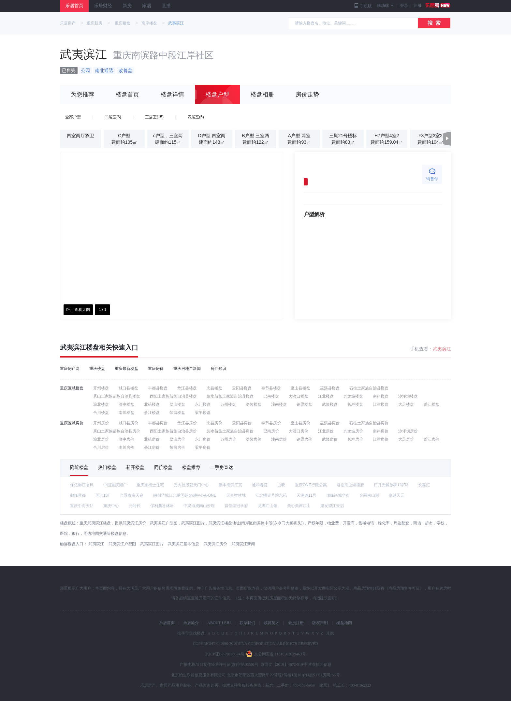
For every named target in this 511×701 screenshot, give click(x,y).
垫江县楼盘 (187, 388)
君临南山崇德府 (350, 485)
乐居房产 (68, 23)
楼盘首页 (127, 94)
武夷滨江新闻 (243, 544)
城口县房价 (128, 423)
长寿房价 (355, 439)
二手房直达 (221, 467)
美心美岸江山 (299, 506)
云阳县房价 (242, 423)
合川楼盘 (101, 412)
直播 (166, 5)
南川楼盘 (126, 412)
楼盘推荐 (191, 467)
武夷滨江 (176, 23)
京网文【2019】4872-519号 (284, 664)
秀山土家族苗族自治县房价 (116, 431)
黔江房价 (431, 439)
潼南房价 (279, 439)
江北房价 (326, 431)
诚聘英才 (271, 623)
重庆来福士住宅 (150, 485)
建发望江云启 (332, 506)
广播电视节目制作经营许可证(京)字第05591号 (219, 664)
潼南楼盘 (279, 404)
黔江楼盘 (431, 404)
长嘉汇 (424, 485)
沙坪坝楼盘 (408, 396)
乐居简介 (191, 623)
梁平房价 (203, 447)
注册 (432, 5)
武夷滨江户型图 (122, 544)
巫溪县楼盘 (330, 388)
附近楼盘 (79, 467)
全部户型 (73, 117)
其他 (329, 633)
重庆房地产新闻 (187, 368)
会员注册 (296, 623)
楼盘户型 (217, 94)
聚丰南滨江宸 (230, 485)
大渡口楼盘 (298, 396)
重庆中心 (111, 506)
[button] (447, 139)
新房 (127, 5)
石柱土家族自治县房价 (368, 423)
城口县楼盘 (128, 388)
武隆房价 (330, 439)
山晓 (281, 485)
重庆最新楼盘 (126, 368)
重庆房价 (156, 368)
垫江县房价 (187, 423)
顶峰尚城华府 (338, 495)
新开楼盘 (135, 467)
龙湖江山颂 (267, 506)
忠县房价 (214, 423)
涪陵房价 (253, 439)
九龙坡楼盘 (353, 396)
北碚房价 (152, 439)
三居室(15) (154, 117)
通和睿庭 (260, 485)
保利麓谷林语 (162, 506)
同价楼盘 (163, 467)
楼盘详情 (172, 94)
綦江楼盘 (152, 412)
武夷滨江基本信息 (183, 544)
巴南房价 (271, 431)
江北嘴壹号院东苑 (271, 495)
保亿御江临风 (82, 485)
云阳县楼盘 (242, 388)
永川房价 (203, 439)
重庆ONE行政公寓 (311, 485)
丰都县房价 (158, 423)
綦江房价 (152, 447)
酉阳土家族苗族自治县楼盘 (173, 396)
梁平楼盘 (203, 412)
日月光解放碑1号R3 (391, 485)
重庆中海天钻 (82, 506)
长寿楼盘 (355, 404)
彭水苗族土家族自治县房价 (230, 431)
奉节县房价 (271, 423)
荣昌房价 (177, 447)
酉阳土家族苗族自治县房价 (173, 431)
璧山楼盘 (177, 404)
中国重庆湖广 (115, 485)
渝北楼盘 (101, 404)
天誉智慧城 (236, 495)
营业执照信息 (319, 664)
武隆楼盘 (330, 404)
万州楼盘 (228, 404)
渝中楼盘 (126, 404)
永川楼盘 (203, 404)
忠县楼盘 (214, 388)
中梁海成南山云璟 (199, 506)
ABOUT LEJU (219, 623)
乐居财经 (103, 5)
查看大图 (78, 309)
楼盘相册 (262, 94)
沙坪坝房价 (408, 431)
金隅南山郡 (369, 495)
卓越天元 (396, 495)
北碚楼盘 (152, 404)
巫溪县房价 (330, 423)
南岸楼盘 (149, 23)
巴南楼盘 (271, 396)
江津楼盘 (380, 404)
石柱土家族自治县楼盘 (368, 388)
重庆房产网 (70, 368)
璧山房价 (177, 439)
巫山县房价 (300, 423)
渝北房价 (101, 439)
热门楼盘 (107, 467)
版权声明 (320, 623)
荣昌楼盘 (177, 412)
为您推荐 (82, 94)
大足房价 (406, 439)
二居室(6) (113, 117)
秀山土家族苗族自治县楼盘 (116, 396)
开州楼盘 (101, 388)
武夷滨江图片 (152, 544)
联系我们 (247, 623)
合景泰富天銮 (131, 495)
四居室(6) (195, 117)
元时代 (134, 506)
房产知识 (218, 368)
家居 (146, 5)
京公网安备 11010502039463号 (280, 654)
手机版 (363, 5)
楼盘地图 (344, 623)
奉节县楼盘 (271, 388)
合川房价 (101, 447)
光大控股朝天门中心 (191, 485)
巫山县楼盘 (300, 388)
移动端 (385, 5)
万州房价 (228, 439)
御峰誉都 (78, 495)
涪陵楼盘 (253, 404)
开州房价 (101, 423)
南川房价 (126, 447)
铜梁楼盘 (304, 404)
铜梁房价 (304, 439)
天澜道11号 (306, 495)
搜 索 (434, 23)
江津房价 (380, 439)
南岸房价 (380, 431)
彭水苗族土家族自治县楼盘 (230, 396)
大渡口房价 (298, 431)
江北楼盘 (326, 396)
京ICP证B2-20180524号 (224, 654)
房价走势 (307, 94)
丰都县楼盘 (158, 388)
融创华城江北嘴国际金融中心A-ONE (184, 495)
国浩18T (102, 495)
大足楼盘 (406, 404)
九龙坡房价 (353, 431)
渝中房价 (126, 439)
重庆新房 (94, 23)
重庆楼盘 (122, 23)
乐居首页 (74, 5)
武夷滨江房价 (215, 544)
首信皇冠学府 (236, 506)
